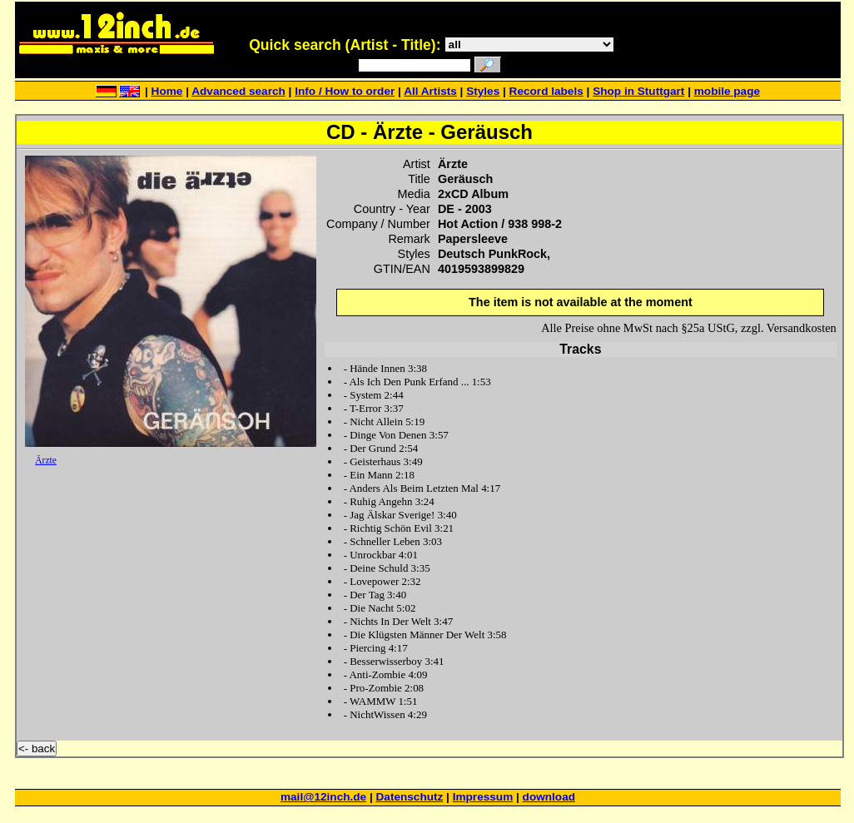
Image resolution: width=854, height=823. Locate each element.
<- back (36, 748)
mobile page (727, 91)
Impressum (483, 797)
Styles (482, 91)
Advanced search (238, 91)
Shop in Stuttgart (638, 91)
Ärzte (46, 460)
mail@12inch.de (323, 797)
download (549, 797)
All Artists (430, 91)
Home (167, 91)
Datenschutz (410, 797)
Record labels (546, 91)
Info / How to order (345, 91)
